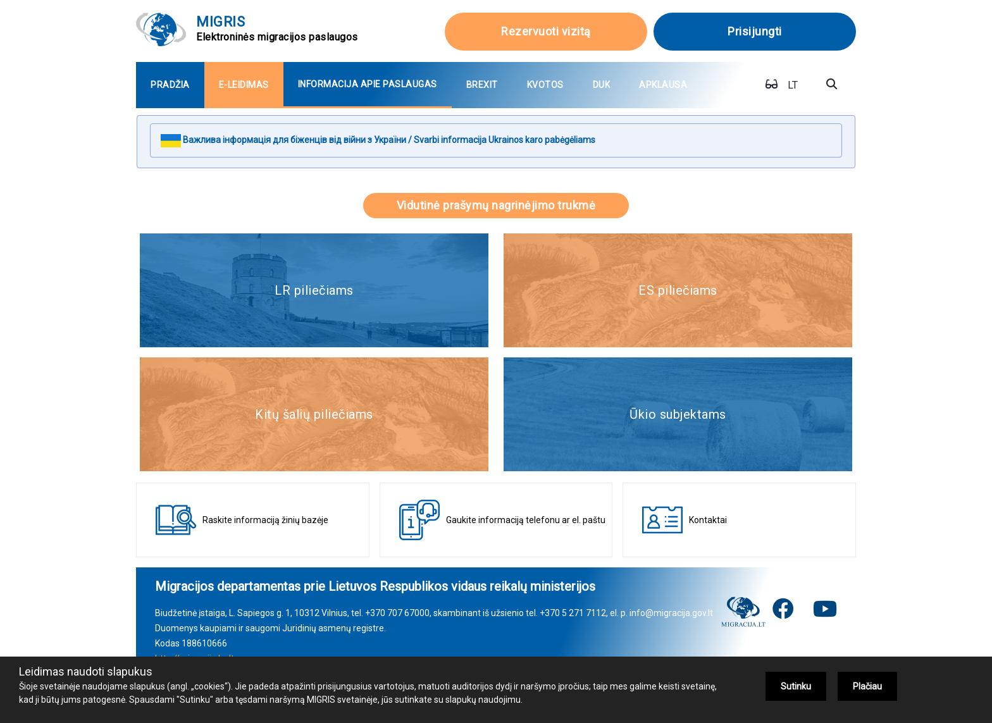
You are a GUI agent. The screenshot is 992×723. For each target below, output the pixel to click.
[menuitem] (170, 85)
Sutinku (796, 686)
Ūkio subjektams (677, 414)
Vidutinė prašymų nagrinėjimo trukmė (496, 205)
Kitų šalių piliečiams (314, 414)
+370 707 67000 (397, 613)
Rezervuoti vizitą (546, 31)
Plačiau (867, 686)
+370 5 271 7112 (573, 613)
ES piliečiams (677, 290)
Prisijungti (755, 31)
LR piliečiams (314, 290)
